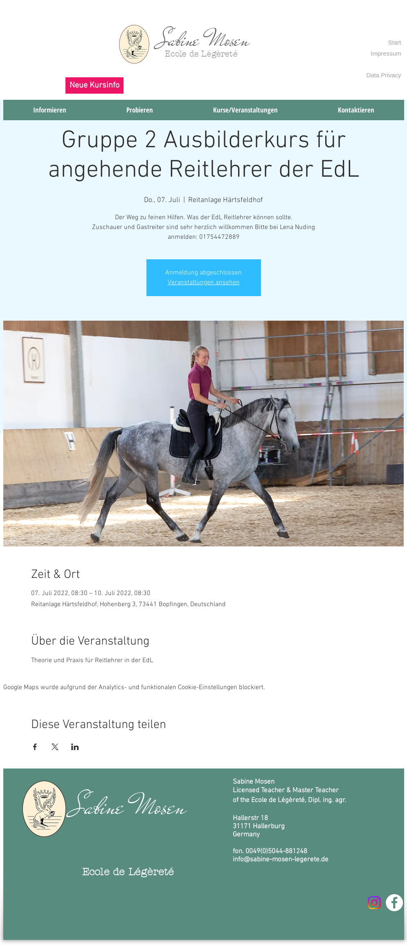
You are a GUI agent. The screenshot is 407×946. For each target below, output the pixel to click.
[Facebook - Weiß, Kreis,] (394, 902)
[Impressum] (381, 53)
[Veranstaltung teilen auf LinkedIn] (75, 747)
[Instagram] (374, 902)
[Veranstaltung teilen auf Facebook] (35, 747)
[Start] (393, 42)
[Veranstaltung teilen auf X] (55, 747)
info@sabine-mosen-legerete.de (280, 860)
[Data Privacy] (381, 74)
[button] (94, 85)
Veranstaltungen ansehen (204, 283)
